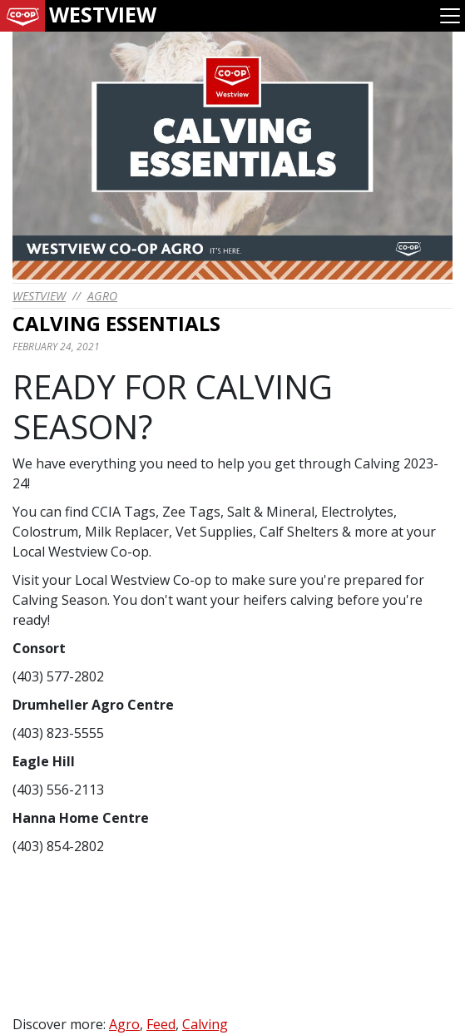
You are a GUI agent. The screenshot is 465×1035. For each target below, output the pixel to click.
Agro (102, 296)
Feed (161, 1024)
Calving (205, 1024)
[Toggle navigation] (450, 16)
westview (39, 296)
